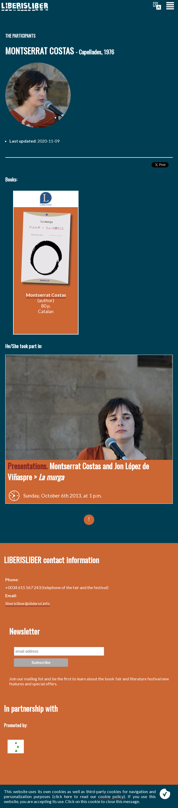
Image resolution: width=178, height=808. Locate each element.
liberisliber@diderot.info (27, 603)
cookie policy (111, 796)
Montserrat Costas (46, 295)
